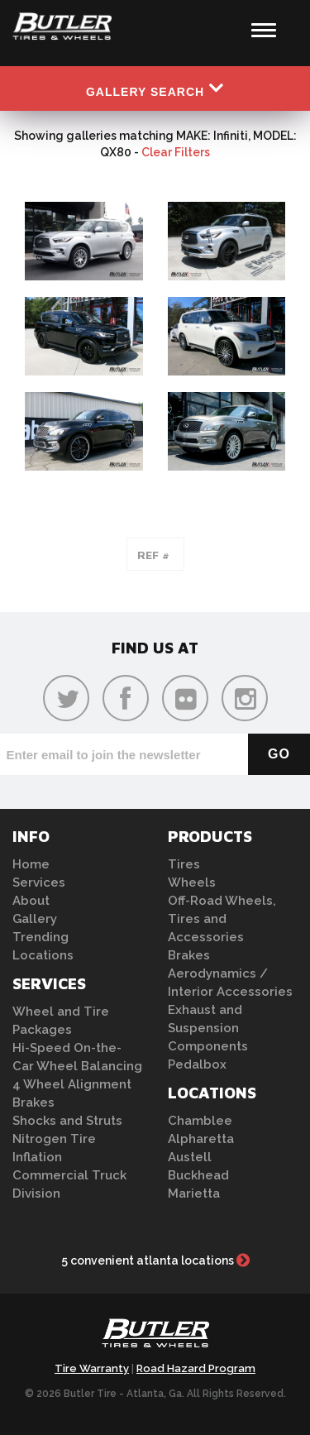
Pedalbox (197, 1064)
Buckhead (198, 1175)
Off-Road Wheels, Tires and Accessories (222, 919)
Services (38, 882)
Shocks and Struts (67, 1120)
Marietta (194, 1193)
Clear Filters (175, 152)
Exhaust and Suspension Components (208, 1028)
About (31, 900)
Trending (40, 937)
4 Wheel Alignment (71, 1084)
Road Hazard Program (195, 1368)
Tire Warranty (92, 1368)
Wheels (192, 882)
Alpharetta (201, 1138)
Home (31, 864)
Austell (190, 1157)
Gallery (34, 918)
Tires (184, 864)
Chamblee (200, 1120)
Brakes (33, 1102)
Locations (43, 955)
